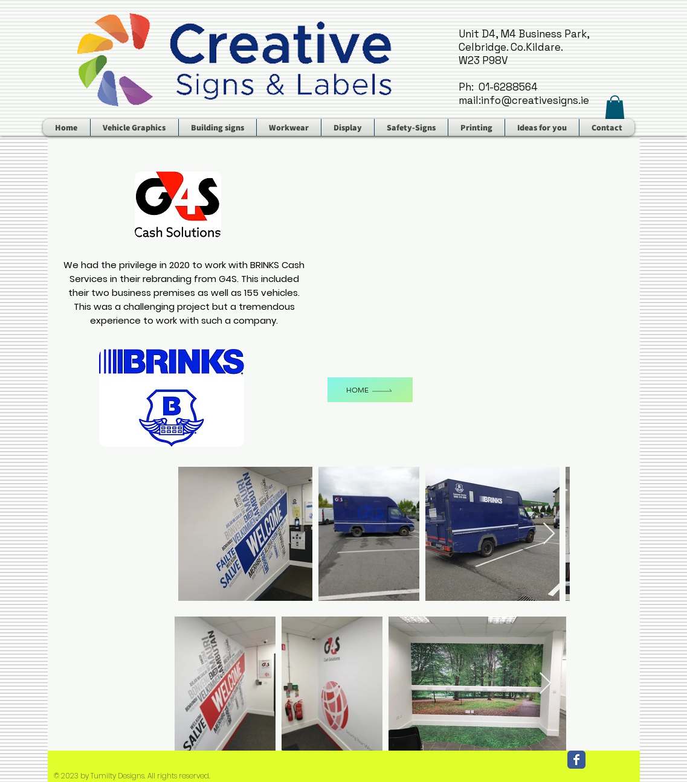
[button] (615, 107)
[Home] (370, 389)
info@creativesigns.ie (535, 100)
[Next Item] (549, 534)
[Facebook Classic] (576, 760)
